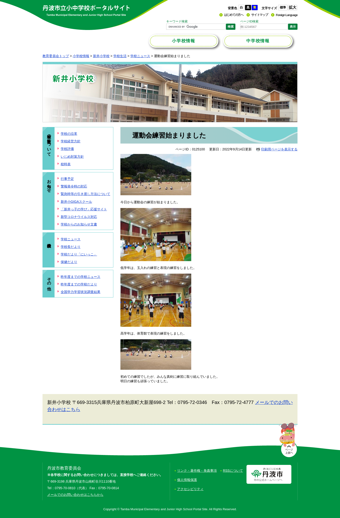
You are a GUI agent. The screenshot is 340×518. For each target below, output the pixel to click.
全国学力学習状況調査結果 (80, 292)
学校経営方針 (71, 141)
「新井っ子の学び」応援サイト (84, 209)
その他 (49, 279)
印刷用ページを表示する (279, 149)
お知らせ (49, 183)
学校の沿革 (69, 134)
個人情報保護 (187, 480)
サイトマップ (259, 15)
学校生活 (120, 56)
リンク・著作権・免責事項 (197, 470)
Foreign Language (287, 15)
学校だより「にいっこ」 (79, 254)
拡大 (292, 7)
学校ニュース (140, 56)
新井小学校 (101, 56)
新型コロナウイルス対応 (79, 217)
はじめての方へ (233, 15)
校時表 (66, 164)
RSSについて (233, 470)
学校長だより (71, 247)
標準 (283, 7)
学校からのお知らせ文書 (79, 224)
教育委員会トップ (55, 56)
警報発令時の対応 (74, 186)
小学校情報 (81, 56)
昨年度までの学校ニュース (80, 277)
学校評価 (67, 149)
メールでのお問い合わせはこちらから (75, 495)
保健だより (69, 262)
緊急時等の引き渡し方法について (85, 194)
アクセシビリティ (190, 489)
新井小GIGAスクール (76, 202)
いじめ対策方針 (72, 156)
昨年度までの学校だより (79, 284)
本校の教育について (49, 143)
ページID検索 (249, 21)
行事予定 (67, 179)
